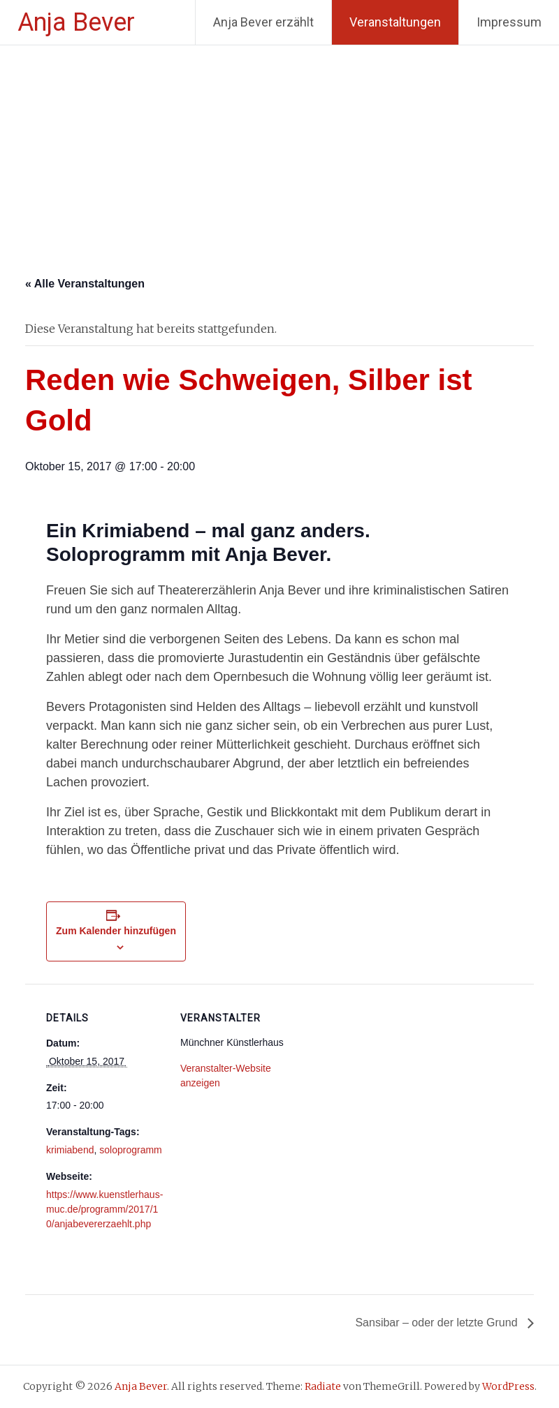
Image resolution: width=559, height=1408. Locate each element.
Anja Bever (76, 22)
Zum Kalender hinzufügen (116, 930)
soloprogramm (130, 1149)
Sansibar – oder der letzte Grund (438, 1322)
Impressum (509, 22)
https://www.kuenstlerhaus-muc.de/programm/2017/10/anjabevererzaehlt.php (104, 1209)
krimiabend (70, 1149)
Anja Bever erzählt (263, 22)
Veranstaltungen (395, 22)
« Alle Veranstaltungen (85, 284)
